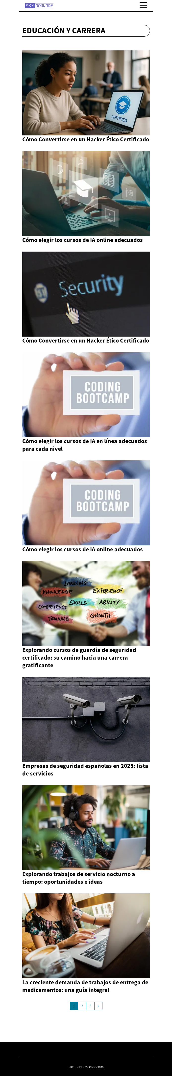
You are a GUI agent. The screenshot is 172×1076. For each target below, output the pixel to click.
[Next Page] (98, 1006)
